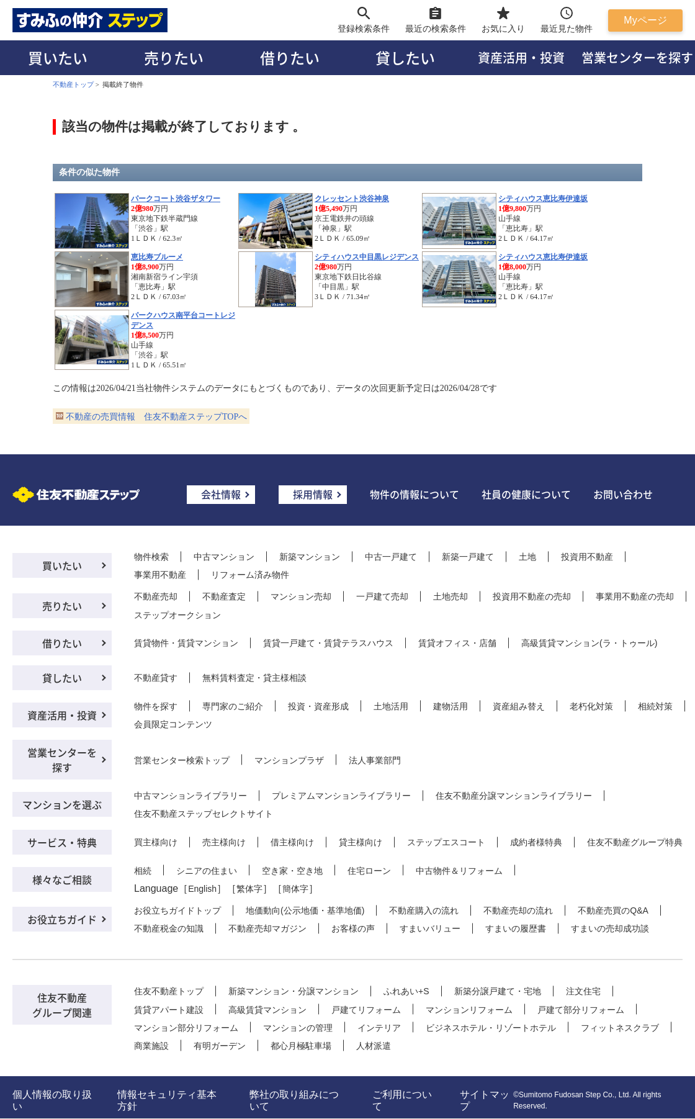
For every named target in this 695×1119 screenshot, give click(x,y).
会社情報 (221, 494)
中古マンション (224, 557)
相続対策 (655, 706)
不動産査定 (224, 596)
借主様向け (292, 842)
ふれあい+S (406, 991)
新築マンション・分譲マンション (293, 991)
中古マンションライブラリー (190, 796)
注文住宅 (583, 991)
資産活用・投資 (521, 57)
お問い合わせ (623, 494)
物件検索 (151, 557)
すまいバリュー (430, 928)
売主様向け (224, 842)
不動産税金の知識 (169, 928)
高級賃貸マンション (267, 1010)
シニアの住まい (206, 871)
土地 (527, 557)
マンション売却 (301, 596)
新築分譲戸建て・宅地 (497, 991)
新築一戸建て (468, 557)
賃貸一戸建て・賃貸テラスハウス (328, 643)
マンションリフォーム (469, 1010)
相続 (142, 871)
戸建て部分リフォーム (580, 1010)
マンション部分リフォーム (186, 1028)
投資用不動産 (587, 557)
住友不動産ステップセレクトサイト (203, 814)
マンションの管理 (298, 1028)
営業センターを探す (62, 760)
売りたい (174, 57)
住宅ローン (369, 871)
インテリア (379, 1028)
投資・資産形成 (318, 706)
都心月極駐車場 (301, 1046)
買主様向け (155, 842)
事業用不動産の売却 (635, 596)
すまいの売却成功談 (610, 928)
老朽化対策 (591, 706)
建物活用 (450, 706)
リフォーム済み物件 (250, 575)
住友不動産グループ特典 (635, 842)
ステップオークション (177, 615)
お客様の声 (353, 928)
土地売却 (450, 596)
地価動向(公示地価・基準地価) (305, 910)
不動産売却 (155, 596)
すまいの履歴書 (515, 928)
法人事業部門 (375, 760)
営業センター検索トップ (182, 760)
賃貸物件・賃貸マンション (186, 643)
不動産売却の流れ (518, 910)
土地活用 (391, 706)
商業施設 (151, 1046)
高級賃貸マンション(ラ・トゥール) (589, 643)
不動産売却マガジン (267, 928)
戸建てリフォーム (366, 1010)
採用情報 (313, 494)
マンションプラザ (289, 760)
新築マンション (309, 557)
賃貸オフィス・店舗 (457, 643)
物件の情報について (414, 494)
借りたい (290, 57)
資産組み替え (519, 706)
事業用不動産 (160, 575)
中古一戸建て (391, 557)
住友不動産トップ (169, 991)
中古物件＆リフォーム (459, 871)
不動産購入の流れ (424, 910)
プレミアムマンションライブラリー (341, 796)
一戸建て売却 (382, 596)
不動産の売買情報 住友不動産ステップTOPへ (156, 416)
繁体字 (249, 889)
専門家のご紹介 (232, 706)
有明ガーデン (220, 1046)
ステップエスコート (446, 842)
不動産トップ (73, 84)
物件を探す (155, 706)
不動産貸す (155, 678)
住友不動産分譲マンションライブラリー (514, 796)
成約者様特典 (536, 842)
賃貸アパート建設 (169, 1010)
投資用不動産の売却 (532, 596)
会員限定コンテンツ (173, 724)
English (202, 889)
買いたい (57, 57)
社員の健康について (526, 494)
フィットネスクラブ (620, 1028)
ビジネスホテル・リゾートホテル (491, 1028)
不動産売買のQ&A (613, 910)
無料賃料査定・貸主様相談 (254, 678)
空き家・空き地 (292, 871)
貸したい (405, 57)
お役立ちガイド (62, 919)
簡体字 (295, 889)
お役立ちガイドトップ (177, 910)
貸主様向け (360, 842)
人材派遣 (373, 1046)
